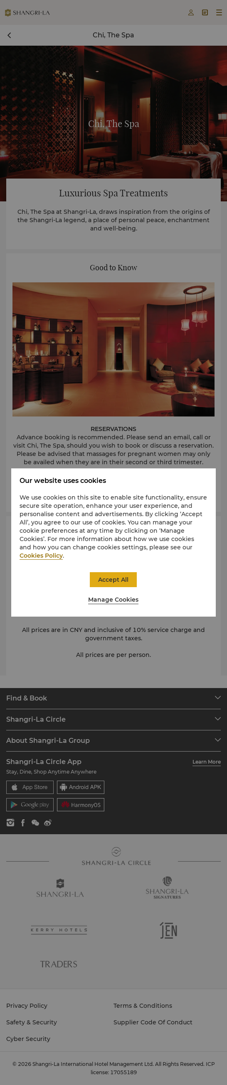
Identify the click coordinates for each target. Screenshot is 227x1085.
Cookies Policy (41, 555)
